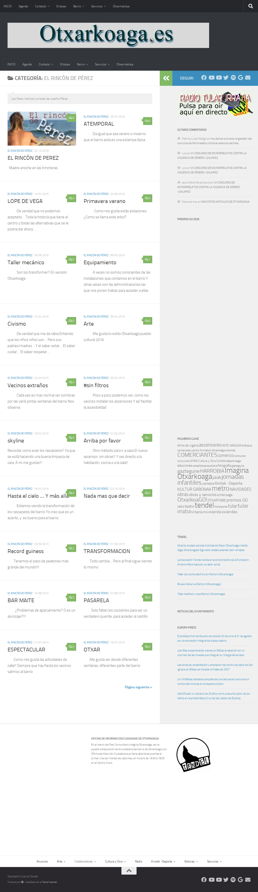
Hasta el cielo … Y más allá (38, 496)
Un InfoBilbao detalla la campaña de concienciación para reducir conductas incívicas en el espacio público (213, 682)
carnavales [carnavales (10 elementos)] (184, 450)
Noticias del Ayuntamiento (195, 611)
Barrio (77, 6)
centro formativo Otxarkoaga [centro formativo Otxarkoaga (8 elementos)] (208, 450)
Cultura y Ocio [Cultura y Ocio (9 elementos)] (207, 461)
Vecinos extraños (28, 385)
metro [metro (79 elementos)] (220, 488)
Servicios (97, 6)
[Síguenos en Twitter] (226, 77)
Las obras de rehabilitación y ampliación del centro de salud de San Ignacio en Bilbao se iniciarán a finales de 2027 (215, 667)
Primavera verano (104, 201)
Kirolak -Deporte (161, 861)
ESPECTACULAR (26, 649)
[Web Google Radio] (240, 77)
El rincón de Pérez (20, 150)
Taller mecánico (26, 262)
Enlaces (61, 6)
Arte (89, 324)
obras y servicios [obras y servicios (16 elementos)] (202, 494)
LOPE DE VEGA (25, 201)
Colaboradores (84, 861)
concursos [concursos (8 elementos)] (183, 461)
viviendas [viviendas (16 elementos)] (229, 512)
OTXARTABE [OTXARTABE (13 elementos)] (217, 500)
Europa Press (186, 627)
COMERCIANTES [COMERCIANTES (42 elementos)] (197, 455)
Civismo (17, 324)
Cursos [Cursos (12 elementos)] (221, 461)
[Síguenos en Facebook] (204, 77)
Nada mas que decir (107, 496)
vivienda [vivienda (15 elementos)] (214, 512)
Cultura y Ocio (114, 861)
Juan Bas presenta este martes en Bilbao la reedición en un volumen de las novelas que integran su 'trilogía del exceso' (211, 653)
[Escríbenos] (247, 77)
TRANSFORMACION (107, 551)
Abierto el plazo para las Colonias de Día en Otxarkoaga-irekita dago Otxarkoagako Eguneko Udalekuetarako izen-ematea (212, 548)
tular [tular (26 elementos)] (232, 506)
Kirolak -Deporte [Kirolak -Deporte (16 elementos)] (228, 483)
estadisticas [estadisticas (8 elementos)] (200, 465)
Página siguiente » (138, 687)
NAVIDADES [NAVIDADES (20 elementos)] (240, 489)
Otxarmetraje (121, 6)
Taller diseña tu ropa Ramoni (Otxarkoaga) (201, 594)
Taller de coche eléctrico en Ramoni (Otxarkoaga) (205, 574)
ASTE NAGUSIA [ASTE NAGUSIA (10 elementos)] (231, 445)
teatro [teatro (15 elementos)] (189, 506)
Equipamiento (100, 262)
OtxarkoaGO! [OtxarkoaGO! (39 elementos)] (192, 499)
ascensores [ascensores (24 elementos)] (210, 445)
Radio (138, 861)
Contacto (40, 6)
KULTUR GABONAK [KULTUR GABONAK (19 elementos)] (194, 489)
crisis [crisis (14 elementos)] (194, 460)
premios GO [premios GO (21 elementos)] (237, 500)
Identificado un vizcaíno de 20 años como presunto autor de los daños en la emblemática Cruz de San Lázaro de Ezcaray (213, 696)
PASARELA (96, 600)
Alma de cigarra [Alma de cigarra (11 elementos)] (188, 445)
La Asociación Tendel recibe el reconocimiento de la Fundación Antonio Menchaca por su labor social (213, 562)
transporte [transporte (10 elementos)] (221, 506)
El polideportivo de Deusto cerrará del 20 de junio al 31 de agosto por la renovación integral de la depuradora (214, 638)
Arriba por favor (102, 440)
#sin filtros (96, 385)
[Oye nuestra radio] (233, 77)
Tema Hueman (49, 882)
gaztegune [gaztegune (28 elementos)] (188, 471)
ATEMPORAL (99, 124)
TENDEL (182, 537)
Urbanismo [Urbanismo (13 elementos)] (199, 512)
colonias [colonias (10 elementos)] (230, 450)
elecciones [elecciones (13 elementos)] (184, 465)
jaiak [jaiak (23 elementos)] (217, 477)
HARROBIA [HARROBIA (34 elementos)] (212, 471)
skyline (16, 440)
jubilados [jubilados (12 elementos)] (208, 483)
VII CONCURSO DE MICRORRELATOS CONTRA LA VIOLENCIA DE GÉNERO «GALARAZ (208, 187)
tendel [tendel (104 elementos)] (204, 505)
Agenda (23, 6)
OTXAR (92, 649)
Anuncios (42, 861)
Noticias (189, 861)
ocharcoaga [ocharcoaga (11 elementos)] (224, 495)
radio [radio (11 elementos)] (180, 506)
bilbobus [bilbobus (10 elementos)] (247, 445)
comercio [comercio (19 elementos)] (226, 455)
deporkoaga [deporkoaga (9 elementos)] (233, 461)
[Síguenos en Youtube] (211, 77)
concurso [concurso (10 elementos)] (240, 456)
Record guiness (26, 551)
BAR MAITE (21, 600)
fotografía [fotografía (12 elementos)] (224, 465)
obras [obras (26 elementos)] (182, 494)
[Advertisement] (216, 807)
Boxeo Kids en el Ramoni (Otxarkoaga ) (199, 584)
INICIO (8, 6)
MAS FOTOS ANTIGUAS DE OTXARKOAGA (225, 201)
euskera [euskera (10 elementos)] (212, 465)
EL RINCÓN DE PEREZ (33, 158)
